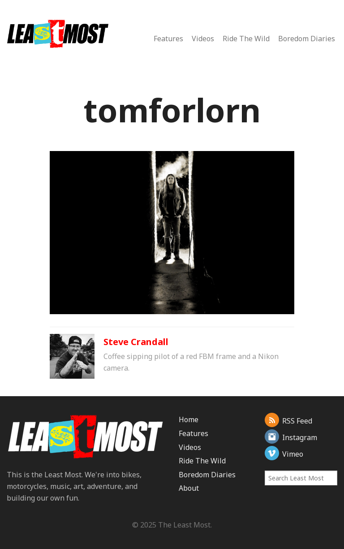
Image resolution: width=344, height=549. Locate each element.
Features (168, 38)
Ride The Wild (246, 38)
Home (188, 419)
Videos (203, 38)
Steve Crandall (135, 342)
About (189, 488)
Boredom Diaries (306, 38)
